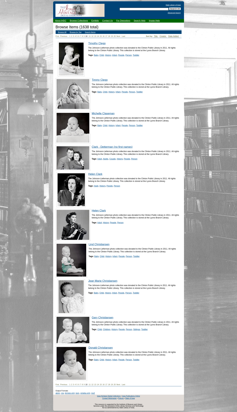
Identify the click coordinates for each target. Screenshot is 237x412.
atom (58, 393)
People (121, 55)
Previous (63, 36)
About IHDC (60, 20)
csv (62, 393)
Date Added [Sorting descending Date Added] (173, 36)
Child (101, 55)
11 (90, 36)
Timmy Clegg (100, 79)
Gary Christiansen (102, 317)
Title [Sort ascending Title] (156, 36)
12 (92, 36)
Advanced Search (174, 13)
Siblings (136, 329)
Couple (112, 159)
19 (112, 36)
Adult (99, 159)
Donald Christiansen (100, 347)
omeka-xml (85, 393)
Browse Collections (79, 20)
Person (128, 55)
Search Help (139, 20)
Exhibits (95, 20)
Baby (96, 55)
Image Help (154, 20)
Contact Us (107, 20)
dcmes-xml (69, 393)
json (77, 393)
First (57, 36)
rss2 (93, 393)
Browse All (62, 32)
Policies (121, 398)
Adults (105, 159)
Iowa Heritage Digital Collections (109, 396)
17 (106, 36)
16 (104, 36)
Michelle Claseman (103, 113)
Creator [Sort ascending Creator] (163, 36)
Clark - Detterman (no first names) (112, 146)
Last (123, 36)
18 (109, 36)
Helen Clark (95, 173)
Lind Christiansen (99, 244)
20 (115, 36)
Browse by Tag (75, 32)
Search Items (90, 32)
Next (118, 36)
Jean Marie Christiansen (102, 280)
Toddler (136, 55)
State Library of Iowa (173, 5)
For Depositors (123, 20)
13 (95, 36)
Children (106, 329)
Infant (114, 55)
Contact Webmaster (109, 398)
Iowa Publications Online (131, 396)
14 (98, 36)
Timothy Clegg (97, 43)
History (108, 55)
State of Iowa (130, 398)
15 (101, 36)
